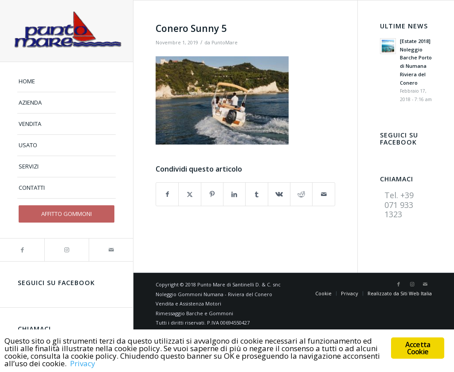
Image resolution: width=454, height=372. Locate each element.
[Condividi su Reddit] (301, 194)
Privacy (82, 364)
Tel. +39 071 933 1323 (399, 204)
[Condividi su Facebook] (167, 194)
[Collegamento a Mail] (111, 250)
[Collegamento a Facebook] (22, 250)
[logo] (66, 30)
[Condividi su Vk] (279, 194)
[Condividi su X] (189, 194)
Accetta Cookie (417, 348)
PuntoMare (224, 42)
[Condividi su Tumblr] (256, 194)
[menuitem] (66, 81)
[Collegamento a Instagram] (66, 250)
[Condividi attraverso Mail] (323, 194)
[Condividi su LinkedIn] (234, 194)
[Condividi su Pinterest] (212, 194)
